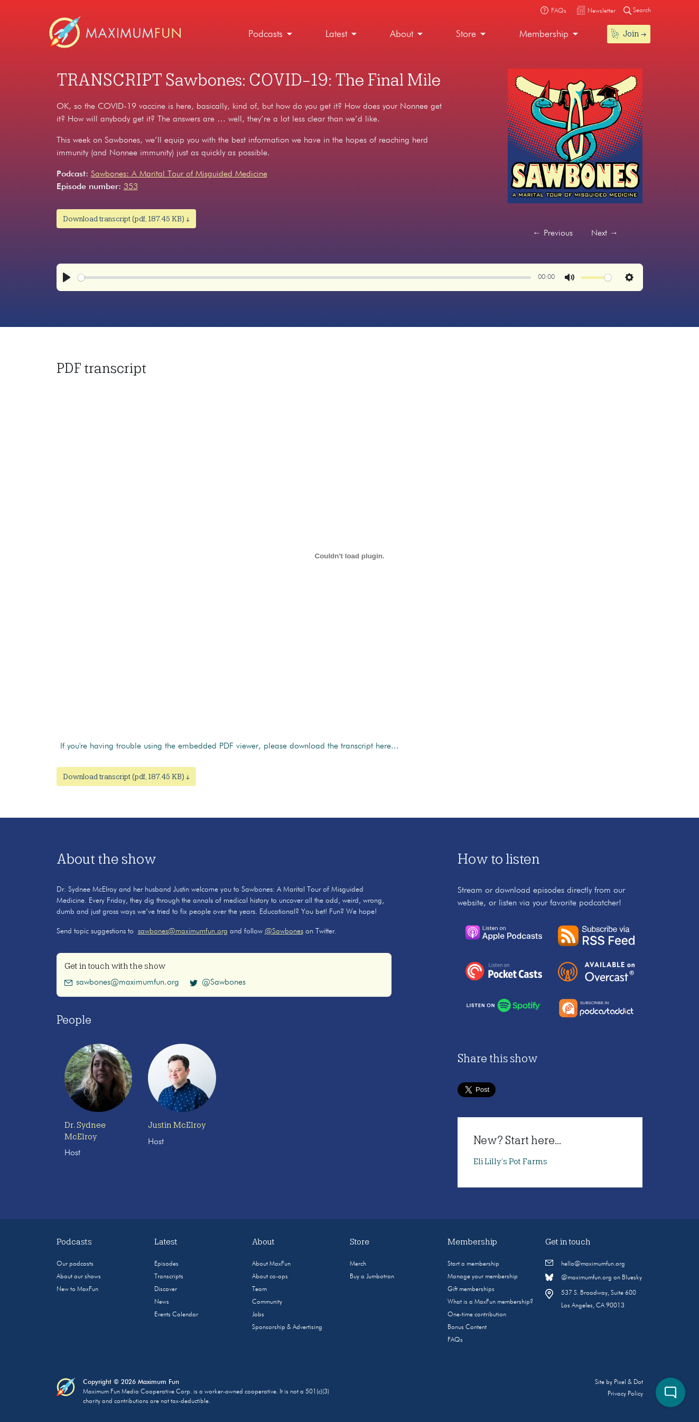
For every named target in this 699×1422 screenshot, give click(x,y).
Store (466, 34)
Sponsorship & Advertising (287, 1327)
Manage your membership (483, 1277)
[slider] (304, 278)
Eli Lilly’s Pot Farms (510, 1161)
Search (637, 10)
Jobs (258, 1315)
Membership (543, 34)
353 (131, 187)
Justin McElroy (177, 1125)
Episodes (166, 1264)
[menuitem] (270, 34)
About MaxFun (271, 1264)
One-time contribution (477, 1315)
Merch (358, 1264)
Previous (553, 233)
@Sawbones (284, 931)
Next (604, 233)
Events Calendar (176, 1315)
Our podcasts (75, 1264)
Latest (336, 34)
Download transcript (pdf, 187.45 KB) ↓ (126, 218)
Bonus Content (467, 1327)
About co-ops (270, 1277)
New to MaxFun (77, 1289)
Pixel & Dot (628, 1382)
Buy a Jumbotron (372, 1277)
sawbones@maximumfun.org (183, 931)
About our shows (79, 1277)
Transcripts (168, 1277)
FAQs (455, 1340)
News (161, 1302)
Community (267, 1302)
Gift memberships (471, 1289)
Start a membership (473, 1264)
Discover (165, 1289)
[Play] (66, 277)
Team (259, 1289)
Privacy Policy (625, 1394)
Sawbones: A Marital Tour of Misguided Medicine (179, 174)
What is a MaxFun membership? (490, 1302)
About (401, 34)
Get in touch (568, 1242)
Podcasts (265, 34)
